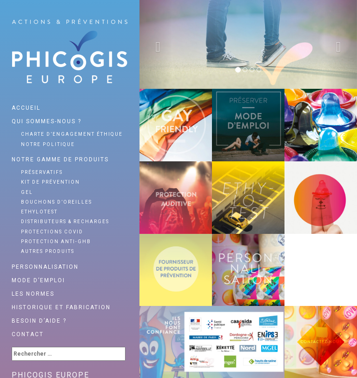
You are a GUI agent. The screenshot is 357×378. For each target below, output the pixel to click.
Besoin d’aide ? (39, 321)
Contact (28, 334)
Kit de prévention (50, 182)
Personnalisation (45, 267)
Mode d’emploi (38, 280)
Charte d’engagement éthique (72, 134)
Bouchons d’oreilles (56, 202)
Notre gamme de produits (60, 159)
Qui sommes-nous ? (46, 121)
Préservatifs (42, 172)
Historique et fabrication (61, 307)
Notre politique (48, 144)
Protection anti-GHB (56, 241)
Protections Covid (52, 231)
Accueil (26, 108)
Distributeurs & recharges (65, 221)
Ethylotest (39, 211)
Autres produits (47, 251)
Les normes (33, 294)
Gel (27, 192)
